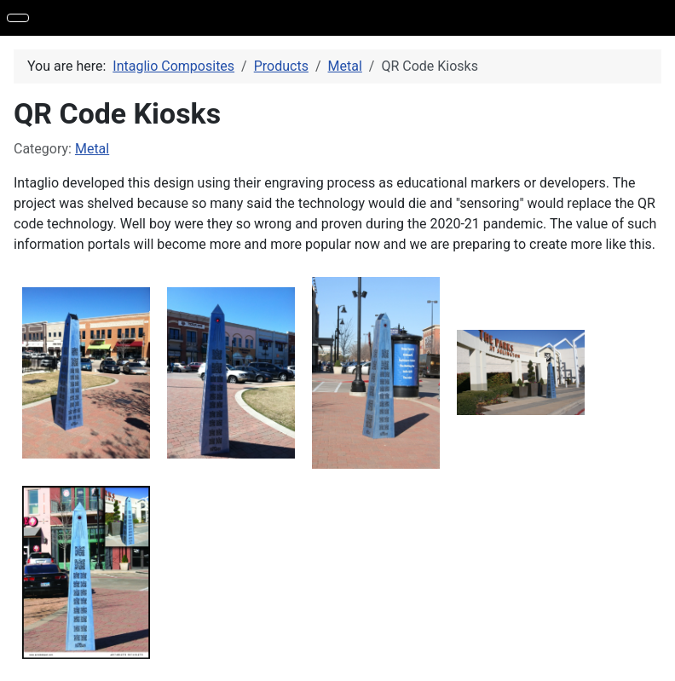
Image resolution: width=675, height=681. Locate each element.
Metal (92, 149)
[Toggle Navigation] (18, 18)
